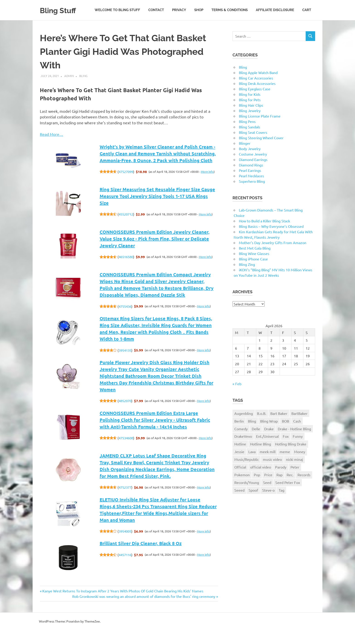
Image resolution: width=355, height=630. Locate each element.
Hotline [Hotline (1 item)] (240, 444)
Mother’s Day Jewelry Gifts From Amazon (272, 242)
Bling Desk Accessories (257, 83)
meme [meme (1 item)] (285, 451)
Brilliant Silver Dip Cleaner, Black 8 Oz (141, 543)
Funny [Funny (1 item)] (298, 436)
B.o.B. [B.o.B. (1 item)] (261, 413)
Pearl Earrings (250, 170)
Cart (306, 10)
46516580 (126, 257)
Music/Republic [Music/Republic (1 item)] (246, 459)
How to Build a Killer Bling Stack (264, 221)
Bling (83, 76)
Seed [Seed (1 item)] (267, 482)
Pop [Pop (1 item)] (257, 474)
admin (69, 76)
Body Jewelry (250, 148)
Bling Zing (247, 264)
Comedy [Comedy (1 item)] (241, 428)
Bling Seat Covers (253, 132)
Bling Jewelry (250, 110)
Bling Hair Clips (251, 105)
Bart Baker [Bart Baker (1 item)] (278, 413)
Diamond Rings (251, 165)
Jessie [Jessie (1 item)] (239, 451)
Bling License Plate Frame (260, 116)
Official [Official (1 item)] (240, 467)
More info (207, 171)
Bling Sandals (249, 127)
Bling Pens (247, 121)
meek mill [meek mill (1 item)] (268, 451)
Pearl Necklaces (251, 175)
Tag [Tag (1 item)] (281, 490)
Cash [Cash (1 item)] (297, 421)
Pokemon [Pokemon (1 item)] (242, 474)
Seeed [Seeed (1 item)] (239, 490)
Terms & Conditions (229, 10)
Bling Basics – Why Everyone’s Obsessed (271, 226)
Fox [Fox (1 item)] (286, 436)
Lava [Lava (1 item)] (252, 451)
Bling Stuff (61, 10)
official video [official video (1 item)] (260, 467)
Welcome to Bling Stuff (117, 10)
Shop (198, 10)
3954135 (125, 350)
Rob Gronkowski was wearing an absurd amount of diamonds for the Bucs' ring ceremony (143, 596)
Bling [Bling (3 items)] (252, 421)
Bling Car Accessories (256, 78)
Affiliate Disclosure (275, 10)
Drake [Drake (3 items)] (269, 428)
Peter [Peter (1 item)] (294, 467)
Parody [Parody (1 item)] (280, 467)
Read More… (51, 134)
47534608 (126, 438)
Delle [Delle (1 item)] (256, 428)
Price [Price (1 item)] (268, 474)
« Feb (237, 383)
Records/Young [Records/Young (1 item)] (246, 482)
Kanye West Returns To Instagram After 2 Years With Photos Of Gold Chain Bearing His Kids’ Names (122, 591)
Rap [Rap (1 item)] (279, 474)
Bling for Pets (250, 99)
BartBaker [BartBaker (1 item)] (299, 413)
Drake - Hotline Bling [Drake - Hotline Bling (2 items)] (294, 428)
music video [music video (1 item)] (272, 459)
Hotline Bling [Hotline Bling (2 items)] (260, 444)
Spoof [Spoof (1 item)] (253, 490)
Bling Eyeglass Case (254, 89)
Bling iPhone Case (253, 259)
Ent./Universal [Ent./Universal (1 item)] (267, 436)
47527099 (126, 171)
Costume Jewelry (253, 154)
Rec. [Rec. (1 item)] (290, 474)
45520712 (126, 214)
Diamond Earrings (253, 159)
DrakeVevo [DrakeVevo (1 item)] (243, 436)
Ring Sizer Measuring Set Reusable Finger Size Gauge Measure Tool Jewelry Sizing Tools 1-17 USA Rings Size (157, 196)
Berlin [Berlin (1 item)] (239, 421)
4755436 (125, 306)
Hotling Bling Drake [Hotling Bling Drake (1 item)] (290, 444)
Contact (156, 10)
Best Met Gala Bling (255, 248)
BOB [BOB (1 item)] (285, 421)
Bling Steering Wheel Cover (261, 137)
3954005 (125, 531)
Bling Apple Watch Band (258, 72)
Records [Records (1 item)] (303, 474)
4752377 (125, 487)
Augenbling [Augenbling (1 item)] (243, 413)
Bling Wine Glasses (254, 253)
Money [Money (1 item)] (299, 451)
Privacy (179, 10)
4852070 (125, 401)
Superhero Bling (252, 181)
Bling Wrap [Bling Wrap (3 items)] (269, 421)
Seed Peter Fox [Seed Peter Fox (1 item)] (287, 482)
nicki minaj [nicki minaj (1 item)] (294, 459)
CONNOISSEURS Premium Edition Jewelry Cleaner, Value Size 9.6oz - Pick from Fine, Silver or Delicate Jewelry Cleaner (154, 238)
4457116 (125, 555)
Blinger (244, 143)
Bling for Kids (249, 94)
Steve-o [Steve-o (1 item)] (268, 490)
